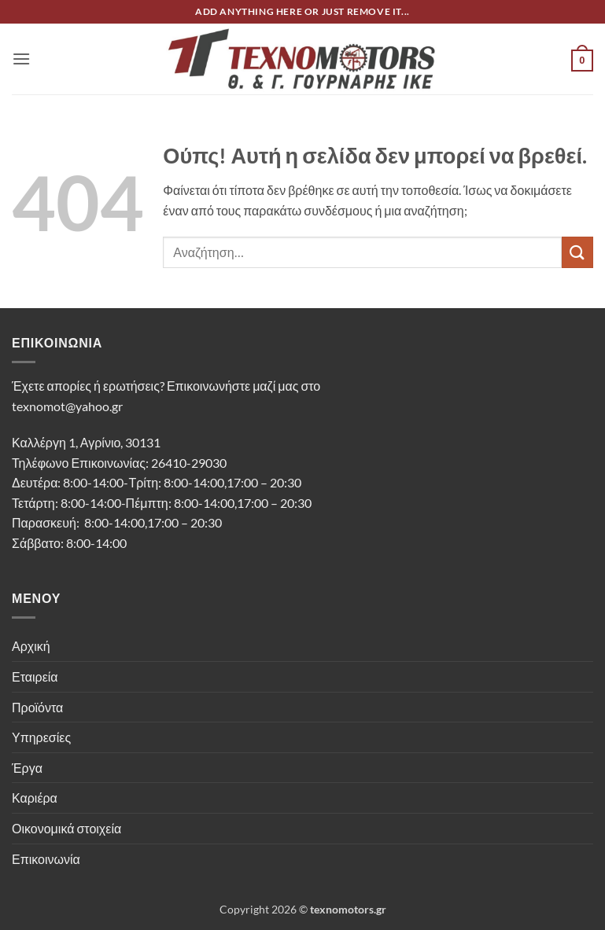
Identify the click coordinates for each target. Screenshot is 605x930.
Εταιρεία (35, 676)
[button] (21, 58)
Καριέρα (34, 797)
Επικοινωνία (46, 858)
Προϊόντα (37, 707)
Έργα (27, 767)
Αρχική (31, 645)
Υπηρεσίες (41, 737)
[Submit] (577, 252)
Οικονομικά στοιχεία (66, 828)
